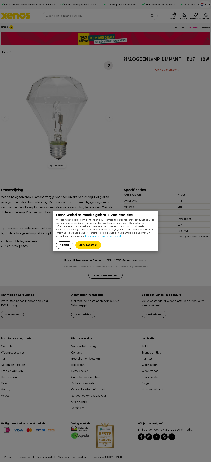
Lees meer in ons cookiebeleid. (103, 235)
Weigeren (65, 244)
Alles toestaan (88, 245)
